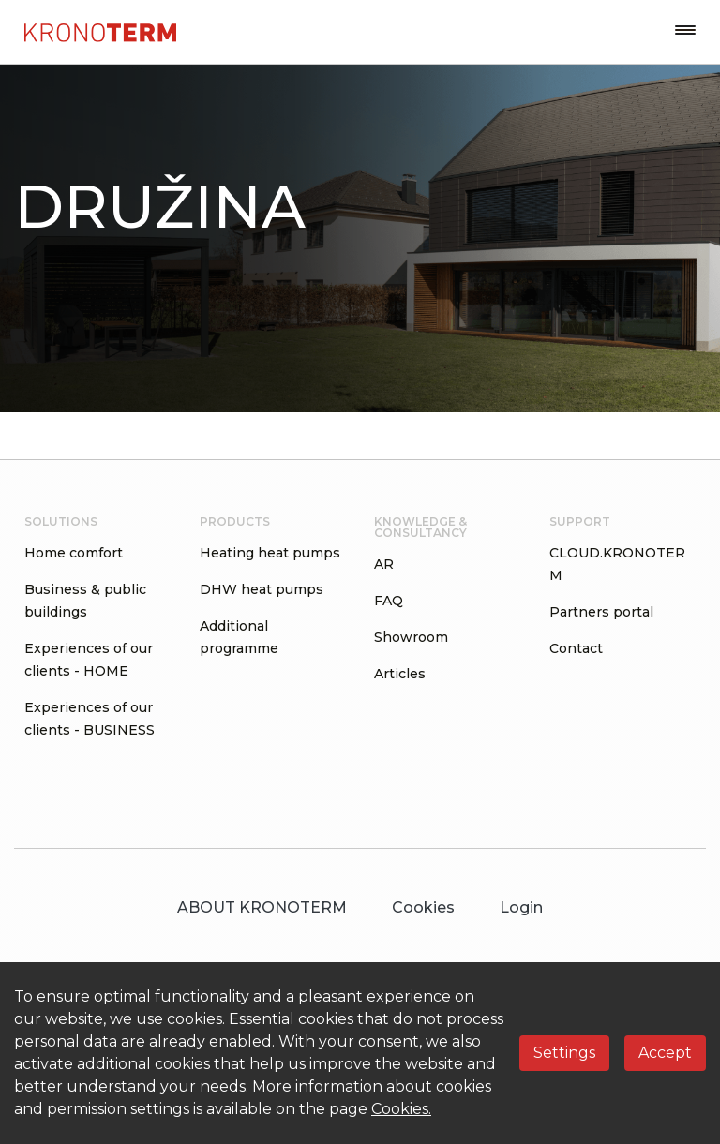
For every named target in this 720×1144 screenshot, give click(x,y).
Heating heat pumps (270, 552)
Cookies (423, 907)
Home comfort (73, 552)
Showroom (411, 637)
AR (384, 564)
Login (521, 907)
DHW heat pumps (261, 589)
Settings (564, 1053)
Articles (400, 673)
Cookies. (401, 1109)
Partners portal (601, 611)
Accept (665, 1053)
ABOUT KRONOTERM (262, 907)
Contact (576, 648)
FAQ (388, 600)
